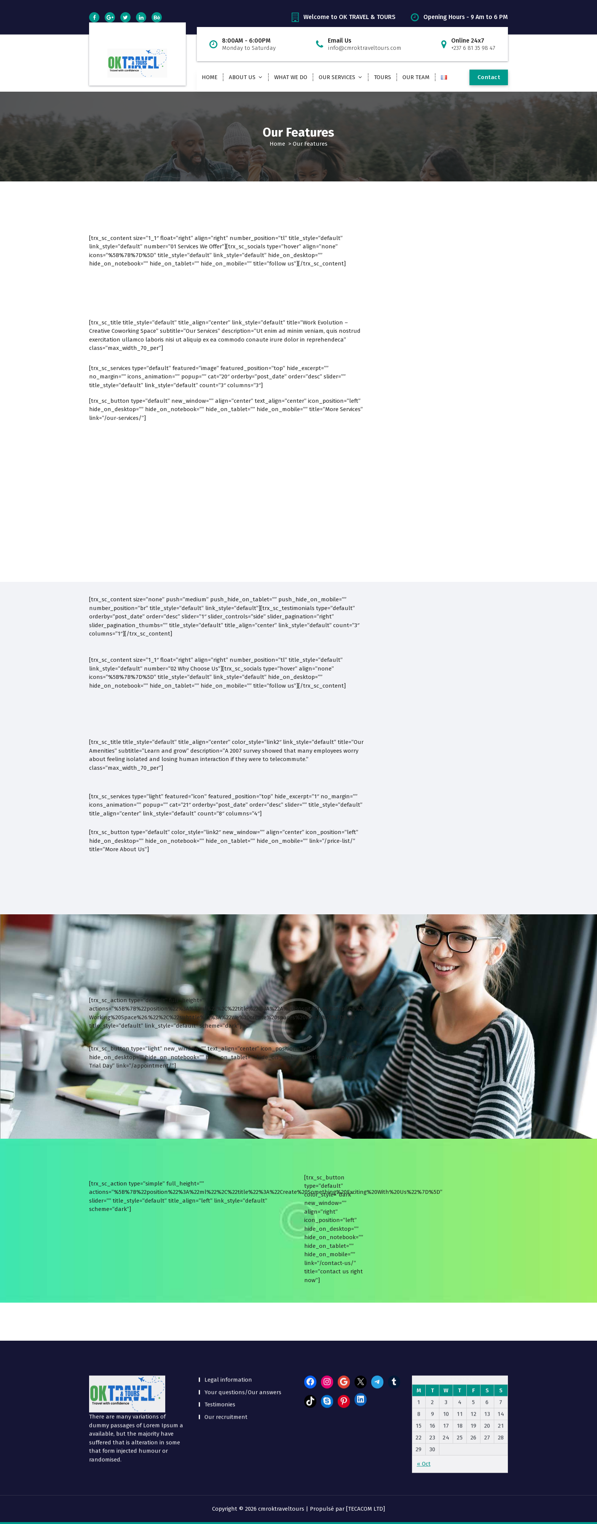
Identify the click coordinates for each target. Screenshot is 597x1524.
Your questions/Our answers (242, 1328)
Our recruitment (225, 1353)
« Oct (424, 1400)
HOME (209, 77)
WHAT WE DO (290, 77)
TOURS (382, 77)
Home (277, 143)
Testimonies (219, 1341)
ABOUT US (242, 77)
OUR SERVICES (337, 77)
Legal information (228, 1316)
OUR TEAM (415, 77)
